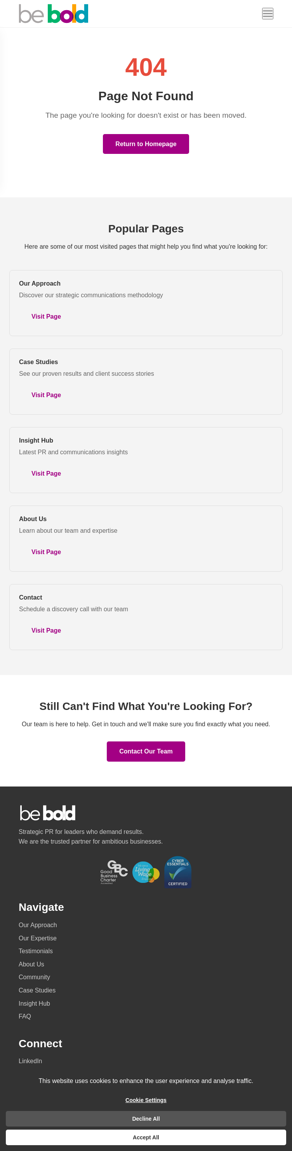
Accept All (146, 1137)
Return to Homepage (145, 144)
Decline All (146, 1119)
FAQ (25, 1016)
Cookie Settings (146, 1100)
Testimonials (36, 951)
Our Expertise (38, 938)
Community (34, 977)
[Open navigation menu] (267, 13)
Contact (30, 597)
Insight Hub (36, 440)
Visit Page (46, 316)
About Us (33, 519)
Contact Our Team (146, 751)
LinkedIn (30, 1061)
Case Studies (38, 362)
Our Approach (40, 283)
